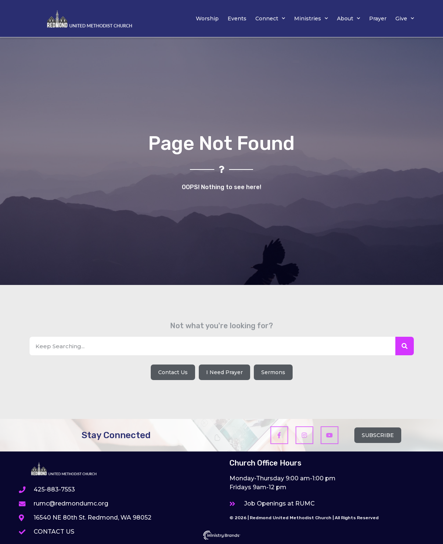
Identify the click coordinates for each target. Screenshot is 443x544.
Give (404, 18)
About (348, 18)
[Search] (404, 346)
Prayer (377, 18)
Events (237, 18)
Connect (270, 18)
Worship (207, 18)
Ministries (311, 18)
